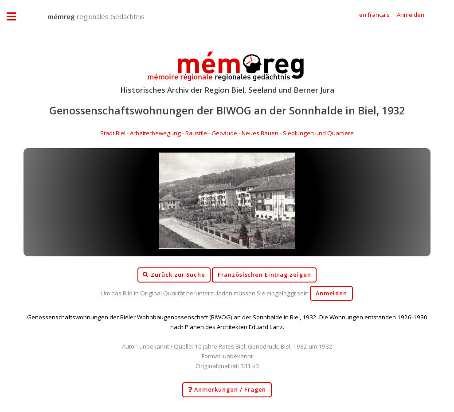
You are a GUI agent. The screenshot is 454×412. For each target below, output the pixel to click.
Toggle (16, 16)
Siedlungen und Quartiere (318, 133)
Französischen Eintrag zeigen (264, 275)
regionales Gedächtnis (87, 16)
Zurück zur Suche (174, 275)
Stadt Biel (112, 133)
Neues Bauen (260, 133)
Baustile (196, 133)
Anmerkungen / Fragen (227, 390)
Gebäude (224, 133)
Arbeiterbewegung (155, 133)
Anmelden (332, 293)
